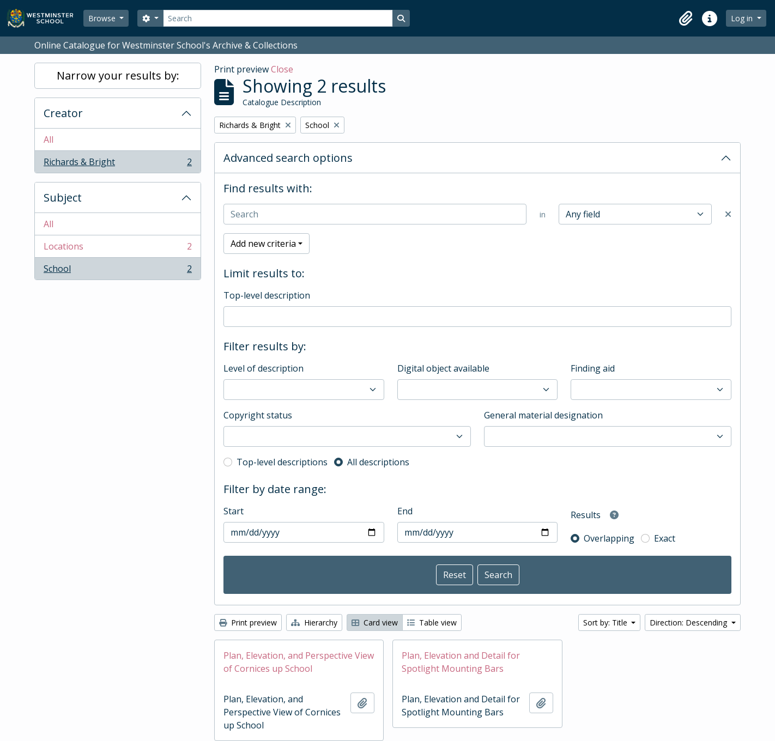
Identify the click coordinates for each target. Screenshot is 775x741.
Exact (664, 538)
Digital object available (443, 368)
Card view (375, 622)
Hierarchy (314, 622)
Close (282, 69)
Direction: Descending (689, 622)
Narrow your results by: (118, 75)
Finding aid (593, 368)
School (117, 271)
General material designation (543, 415)
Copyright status (257, 415)
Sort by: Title (606, 622)
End (405, 511)
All (48, 139)
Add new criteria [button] (263, 244)
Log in (743, 18)
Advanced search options (288, 157)
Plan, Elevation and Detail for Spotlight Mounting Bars (461, 662)
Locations (117, 249)
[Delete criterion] (728, 214)
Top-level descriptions (282, 462)
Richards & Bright (117, 164)
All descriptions (378, 462)
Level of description (263, 368)
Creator (63, 113)
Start (233, 511)
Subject (63, 197)
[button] (686, 19)
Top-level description (266, 295)
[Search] (278, 18)
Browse (103, 18)
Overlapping (609, 538)
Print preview (248, 622)
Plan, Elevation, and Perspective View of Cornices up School (298, 662)
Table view (432, 622)
